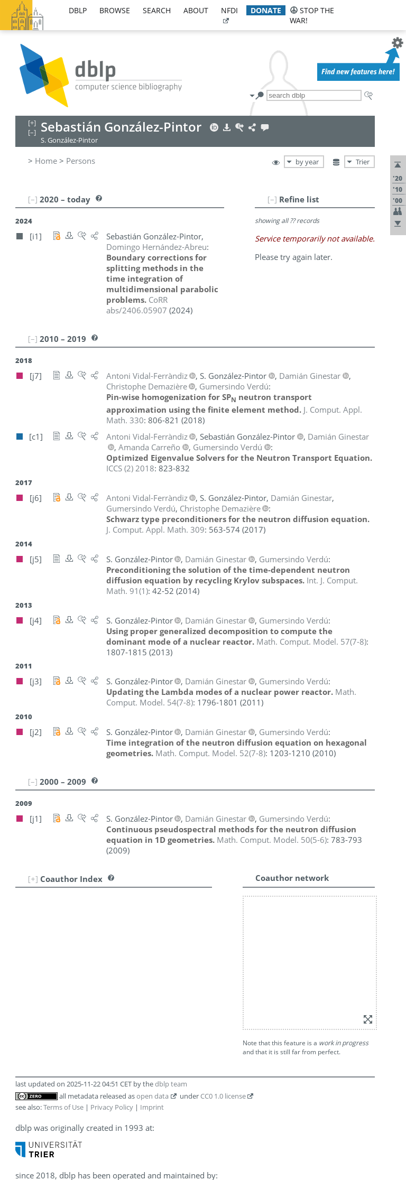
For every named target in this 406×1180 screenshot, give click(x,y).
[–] (272, 199)
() (311, 641)
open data (152, 1096)
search (157, 10)
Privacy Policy (111, 1107)
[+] (33, 879)
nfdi (229, 10)
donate (266, 10)
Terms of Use (63, 1107)
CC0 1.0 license (223, 1096)
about (195, 10)
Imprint (152, 1107)
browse (114, 10)
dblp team (171, 1084)
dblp (78, 10)
